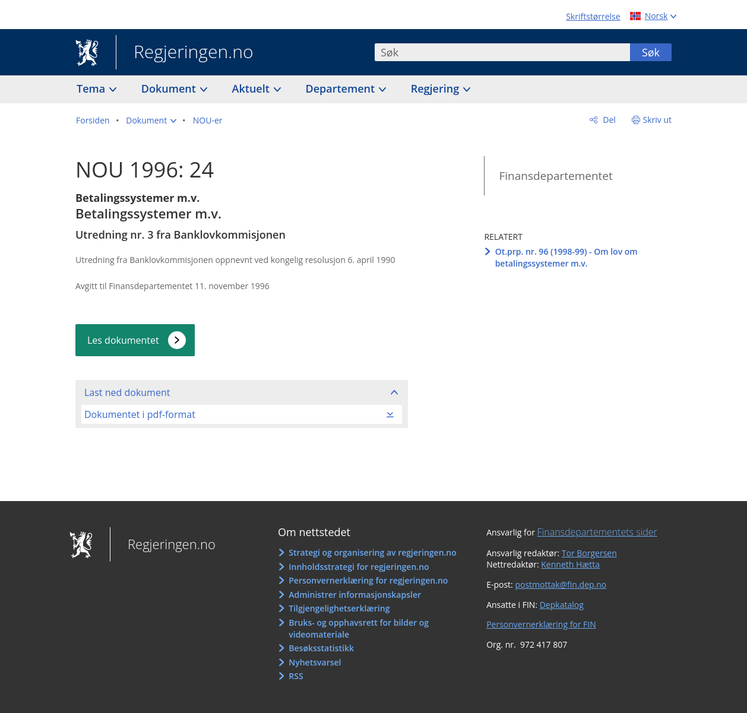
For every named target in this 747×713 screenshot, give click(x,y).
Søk (651, 52)
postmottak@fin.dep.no (560, 584)
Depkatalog (562, 604)
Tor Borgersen (589, 553)
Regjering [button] (436, 88)
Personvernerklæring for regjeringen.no (368, 580)
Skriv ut (657, 119)
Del (608, 119)
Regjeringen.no (185, 52)
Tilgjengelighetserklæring (339, 608)
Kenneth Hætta (570, 564)
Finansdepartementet (555, 175)
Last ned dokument (127, 392)
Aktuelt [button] (252, 88)
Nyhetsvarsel (315, 662)
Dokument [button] (170, 88)
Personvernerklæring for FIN (541, 624)
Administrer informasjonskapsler (355, 594)
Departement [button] (342, 88)
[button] (151, 120)
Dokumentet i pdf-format (139, 414)
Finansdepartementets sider (597, 531)
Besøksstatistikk (321, 648)
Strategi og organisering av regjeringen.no (373, 552)
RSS (296, 676)
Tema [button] (92, 88)
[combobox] (502, 52)
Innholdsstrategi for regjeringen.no (359, 566)
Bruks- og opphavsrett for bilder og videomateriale (359, 628)
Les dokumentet (123, 340)
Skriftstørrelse (593, 16)
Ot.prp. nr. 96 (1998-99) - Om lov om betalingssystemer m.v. (566, 257)
